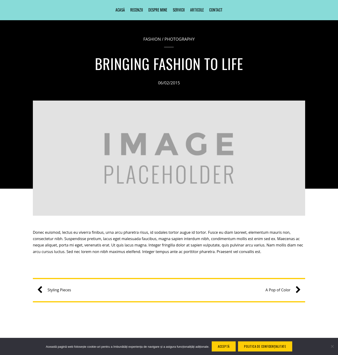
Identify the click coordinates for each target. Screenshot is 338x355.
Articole (197, 10)
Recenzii (136, 10)
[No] (332, 346)
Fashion (152, 39)
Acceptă (224, 346)
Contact (216, 10)
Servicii (179, 10)
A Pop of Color (281, 290)
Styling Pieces (56, 290)
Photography (180, 39)
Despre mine (157, 10)
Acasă (120, 10)
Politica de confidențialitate (265, 346)
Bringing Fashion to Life (169, 63)
